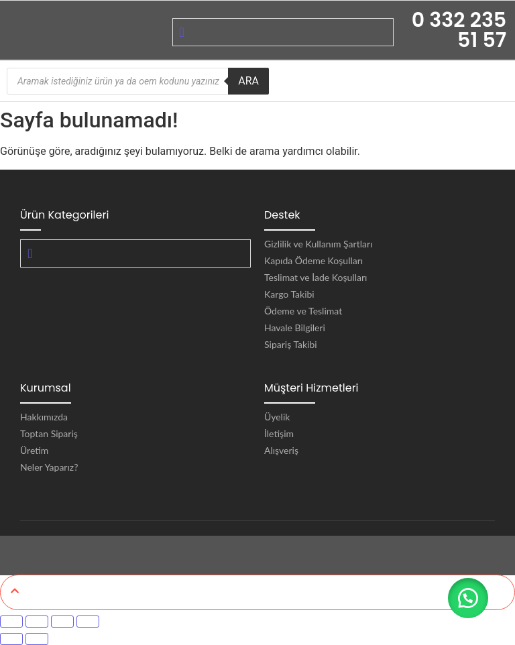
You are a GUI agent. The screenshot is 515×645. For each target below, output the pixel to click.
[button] (468, 598)
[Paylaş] (62, 621)
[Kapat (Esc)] (87, 621)
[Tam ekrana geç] (36, 621)
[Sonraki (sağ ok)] (36, 639)
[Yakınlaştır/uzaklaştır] (11, 621)
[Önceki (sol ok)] (11, 639)
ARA (248, 80)
